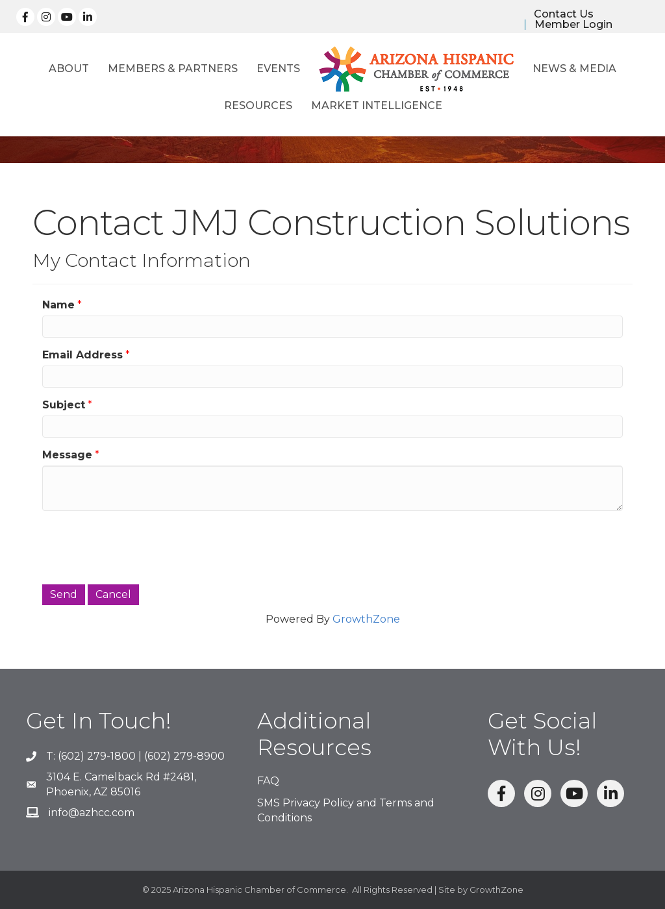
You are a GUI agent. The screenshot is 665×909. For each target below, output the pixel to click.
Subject (63, 405)
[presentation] (141, 546)
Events (278, 68)
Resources (258, 105)
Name (58, 305)
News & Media (574, 68)
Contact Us (564, 14)
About (69, 68)
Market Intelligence (376, 105)
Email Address (82, 355)
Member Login (573, 24)
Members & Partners (173, 68)
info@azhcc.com (91, 812)
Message (67, 455)
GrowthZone (366, 619)
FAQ (268, 781)
